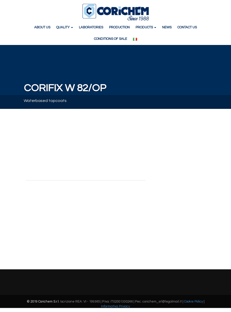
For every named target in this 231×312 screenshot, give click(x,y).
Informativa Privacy (115, 306)
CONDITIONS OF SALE (110, 39)
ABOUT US (42, 27)
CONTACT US (187, 27)
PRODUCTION (119, 27)
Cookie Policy (193, 301)
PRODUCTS (146, 27)
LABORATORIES (91, 27)
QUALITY (64, 27)
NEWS (167, 27)
